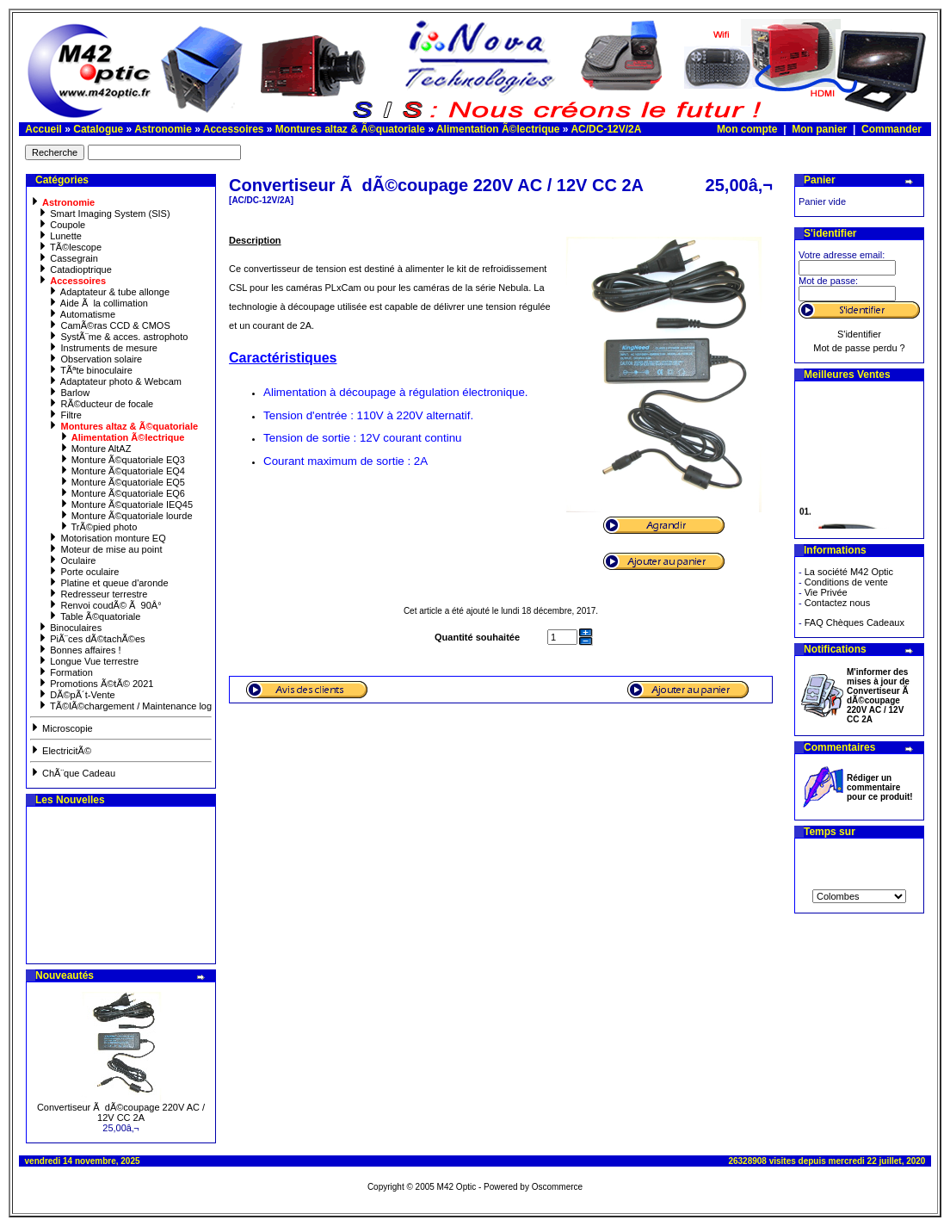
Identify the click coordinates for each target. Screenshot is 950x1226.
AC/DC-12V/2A (606, 129)
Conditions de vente (846, 582)
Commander (891, 129)
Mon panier (819, 129)
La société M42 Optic (849, 572)
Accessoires (233, 129)
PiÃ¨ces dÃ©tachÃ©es (91, 639)
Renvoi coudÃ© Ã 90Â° (104, 605)
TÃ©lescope (70, 247)
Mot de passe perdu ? (858, 348)
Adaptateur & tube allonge (109, 292)
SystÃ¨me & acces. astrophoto (118, 336)
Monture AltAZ (95, 448)
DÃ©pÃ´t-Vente (76, 695)
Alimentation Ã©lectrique (498, 129)
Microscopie (61, 728)
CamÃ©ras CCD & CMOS (109, 325)
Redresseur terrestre (97, 594)
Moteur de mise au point (105, 549)
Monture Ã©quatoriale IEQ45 (126, 504)
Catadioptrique (75, 269)
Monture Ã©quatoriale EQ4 (122, 471)
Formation (65, 672)
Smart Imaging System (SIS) (104, 213)
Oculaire (72, 560)
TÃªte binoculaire (90, 370)
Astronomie (163, 129)
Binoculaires (70, 627)
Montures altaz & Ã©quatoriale (350, 129)
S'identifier (859, 334)
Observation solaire (95, 359)
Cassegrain (68, 258)
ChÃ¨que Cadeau (72, 773)
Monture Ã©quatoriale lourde (126, 516)
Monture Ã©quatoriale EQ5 (122, 482)
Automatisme (81, 314)
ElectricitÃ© (60, 751)
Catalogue (98, 129)
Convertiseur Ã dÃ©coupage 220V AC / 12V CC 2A (121, 1112)
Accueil (43, 129)
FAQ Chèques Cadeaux (854, 622)
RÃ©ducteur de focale (100, 404)
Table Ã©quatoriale (94, 616)
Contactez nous (837, 603)
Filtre (65, 415)
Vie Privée (826, 592)
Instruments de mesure (102, 348)
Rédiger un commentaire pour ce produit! (880, 787)
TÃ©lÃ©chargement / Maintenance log (125, 706)
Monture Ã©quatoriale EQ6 (122, 493)
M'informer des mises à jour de (878, 695)
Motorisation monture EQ (106, 538)
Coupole (61, 225)
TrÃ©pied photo (98, 527)
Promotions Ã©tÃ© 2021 (95, 683)
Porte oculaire (83, 572)
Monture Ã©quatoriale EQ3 (122, 460)
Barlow (68, 392)
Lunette (60, 236)
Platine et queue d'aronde (108, 583)
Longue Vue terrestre (88, 661)
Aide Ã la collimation (98, 303)
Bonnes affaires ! (79, 650)
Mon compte (747, 129)
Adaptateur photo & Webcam (115, 381)
